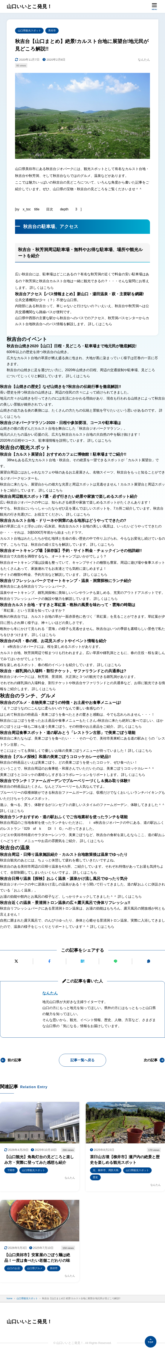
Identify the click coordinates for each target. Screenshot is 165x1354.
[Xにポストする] (16, 961)
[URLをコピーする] (148, 961)
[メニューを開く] (154, 6)
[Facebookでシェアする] (49, 961)
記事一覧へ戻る (82, 1060)
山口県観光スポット (29, 30)
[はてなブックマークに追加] (82, 961)
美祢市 (52, 30)
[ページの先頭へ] (150, 1342)
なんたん (50, 993)
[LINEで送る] (115, 961)
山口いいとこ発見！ (29, 6)
